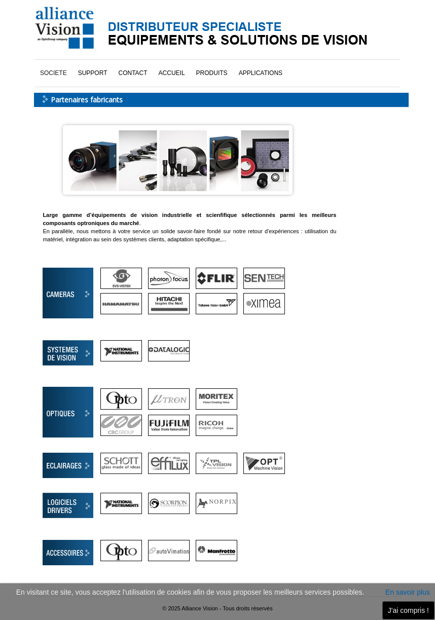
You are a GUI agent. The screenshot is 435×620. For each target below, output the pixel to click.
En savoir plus (407, 592)
